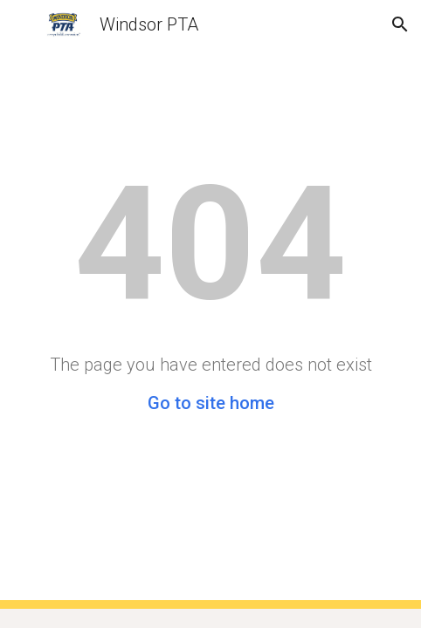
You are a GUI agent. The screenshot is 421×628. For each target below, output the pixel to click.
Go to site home (211, 402)
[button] (21, 24)
